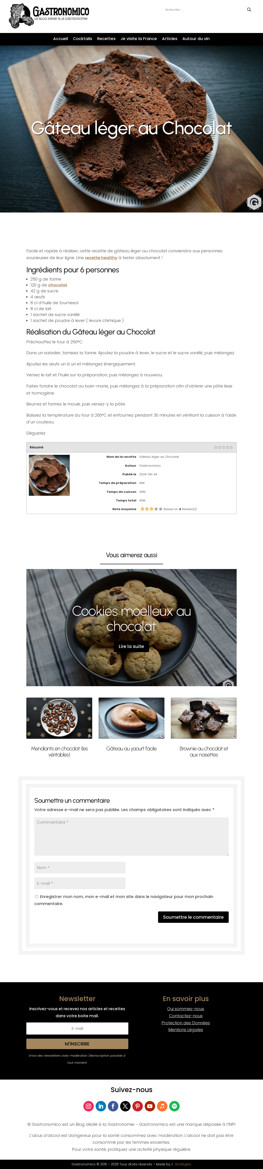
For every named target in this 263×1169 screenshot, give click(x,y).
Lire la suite (131, 646)
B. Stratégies (181, 1164)
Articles (169, 39)
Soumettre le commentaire (193, 917)
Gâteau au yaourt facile (131, 748)
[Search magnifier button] (249, 9)
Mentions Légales (185, 1029)
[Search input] (205, 9)
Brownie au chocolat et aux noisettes (204, 751)
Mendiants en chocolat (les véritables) (59, 751)
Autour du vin (196, 39)
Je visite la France (139, 39)
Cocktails (82, 39)
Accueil (60, 39)
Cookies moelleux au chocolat (131, 618)
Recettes (106, 39)
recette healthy (101, 258)
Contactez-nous (186, 1016)
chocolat (57, 285)
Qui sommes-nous (185, 1009)
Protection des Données (185, 1023)
